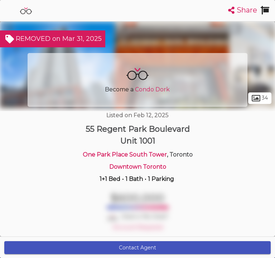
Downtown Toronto (137, 166)
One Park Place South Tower (125, 154)
